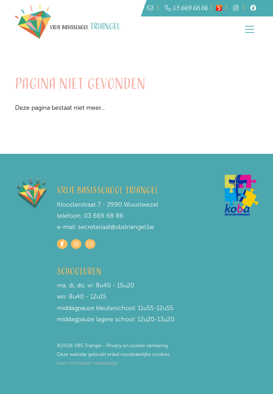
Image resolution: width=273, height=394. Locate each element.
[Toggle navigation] (249, 29)
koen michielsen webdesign (87, 363)
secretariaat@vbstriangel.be (116, 226)
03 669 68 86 (186, 8)
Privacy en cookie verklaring (137, 345)
